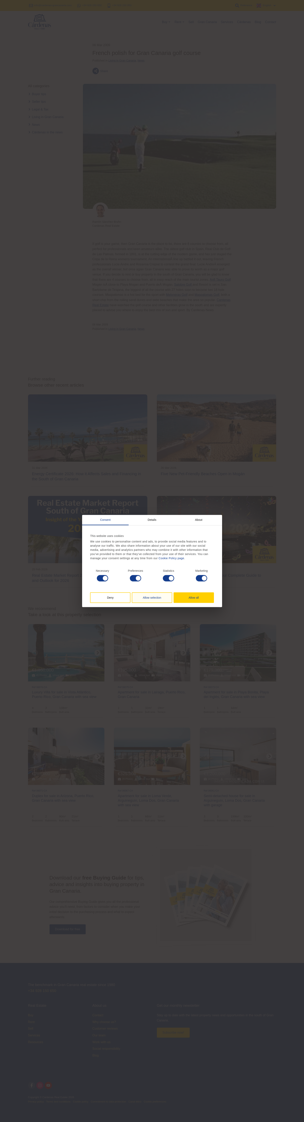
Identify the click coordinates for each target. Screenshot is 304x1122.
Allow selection (152, 597)
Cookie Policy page (171, 558)
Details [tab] (152, 519)
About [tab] (198, 519)
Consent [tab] (105, 519)
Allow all (193, 597)
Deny (110, 597)
